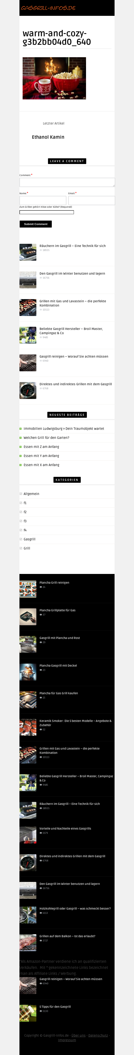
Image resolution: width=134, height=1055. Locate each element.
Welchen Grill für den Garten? (46, 438)
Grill (27, 548)
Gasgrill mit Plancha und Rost (60, 638)
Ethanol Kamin (48, 137)
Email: (72, 193)
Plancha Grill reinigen (54, 582)
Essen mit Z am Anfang (41, 447)
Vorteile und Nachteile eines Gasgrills (65, 828)
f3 (25, 521)
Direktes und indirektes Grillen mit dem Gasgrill (76, 384)
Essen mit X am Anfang (41, 465)
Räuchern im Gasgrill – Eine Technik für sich (73, 246)
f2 (25, 512)
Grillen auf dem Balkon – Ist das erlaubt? (67, 936)
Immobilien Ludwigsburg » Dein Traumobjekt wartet (64, 429)
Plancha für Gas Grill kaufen (59, 693)
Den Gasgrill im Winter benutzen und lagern (72, 273)
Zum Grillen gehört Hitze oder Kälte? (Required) (45, 207)
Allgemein (31, 494)
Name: (23, 193)
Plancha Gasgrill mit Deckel (58, 665)
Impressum (67, 1040)
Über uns (78, 1035)
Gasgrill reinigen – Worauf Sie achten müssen (74, 356)
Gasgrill (30, 539)
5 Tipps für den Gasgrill (55, 1007)
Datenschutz (98, 1035)
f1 (25, 503)
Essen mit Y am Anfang (41, 456)
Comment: (25, 175)
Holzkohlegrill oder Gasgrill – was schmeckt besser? (75, 908)
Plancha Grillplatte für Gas (57, 610)
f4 (25, 530)
